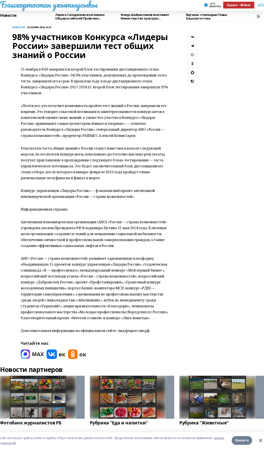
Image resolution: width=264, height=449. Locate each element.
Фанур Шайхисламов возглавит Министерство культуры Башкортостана (145, 16)
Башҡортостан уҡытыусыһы (48, 4)
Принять (242, 440)
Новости (8, 15)
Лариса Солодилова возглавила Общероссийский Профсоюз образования (79, 16)
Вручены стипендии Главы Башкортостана (206, 16)
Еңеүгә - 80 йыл (238, 5)
